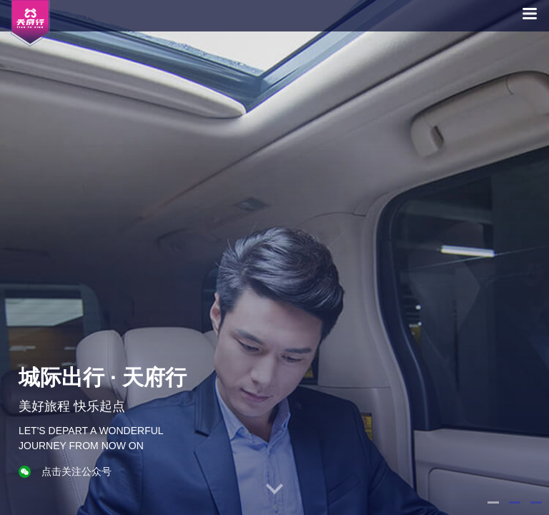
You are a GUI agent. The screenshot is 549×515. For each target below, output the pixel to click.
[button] (493, 502)
